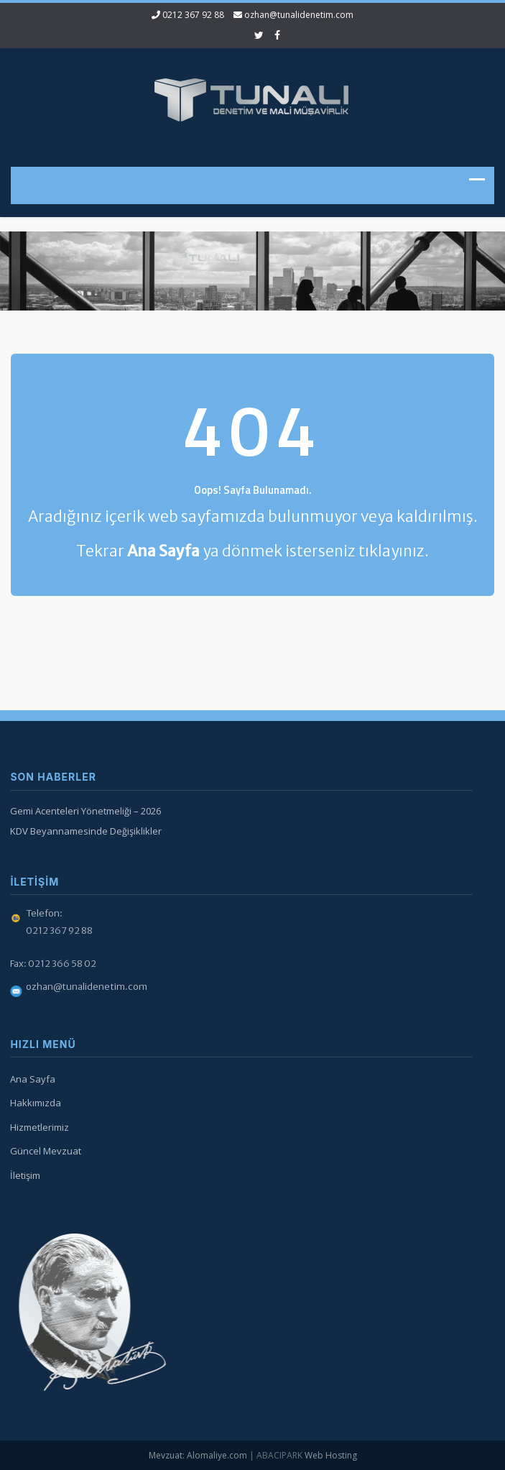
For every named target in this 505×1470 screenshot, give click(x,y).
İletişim (24, 1175)
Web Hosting (331, 1455)
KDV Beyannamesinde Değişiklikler (84, 830)
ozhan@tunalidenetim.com (298, 15)
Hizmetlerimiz (38, 1127)
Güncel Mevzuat (44, 1150)
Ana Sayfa (31, 1078)
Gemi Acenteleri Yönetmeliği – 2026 (84, 810)
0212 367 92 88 (193, 15)
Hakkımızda (34, 1102)
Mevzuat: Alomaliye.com (198, 1455)
